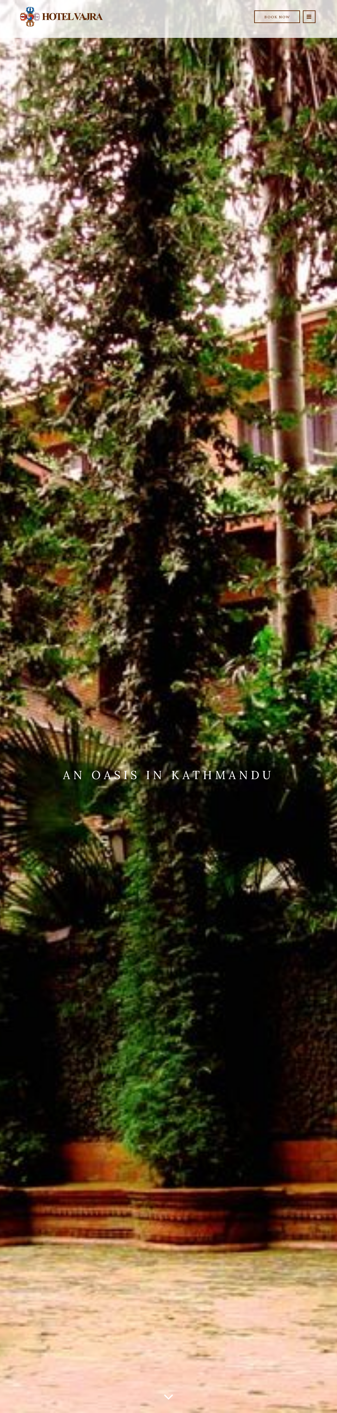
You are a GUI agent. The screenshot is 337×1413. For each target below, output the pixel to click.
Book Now (277, 17)
